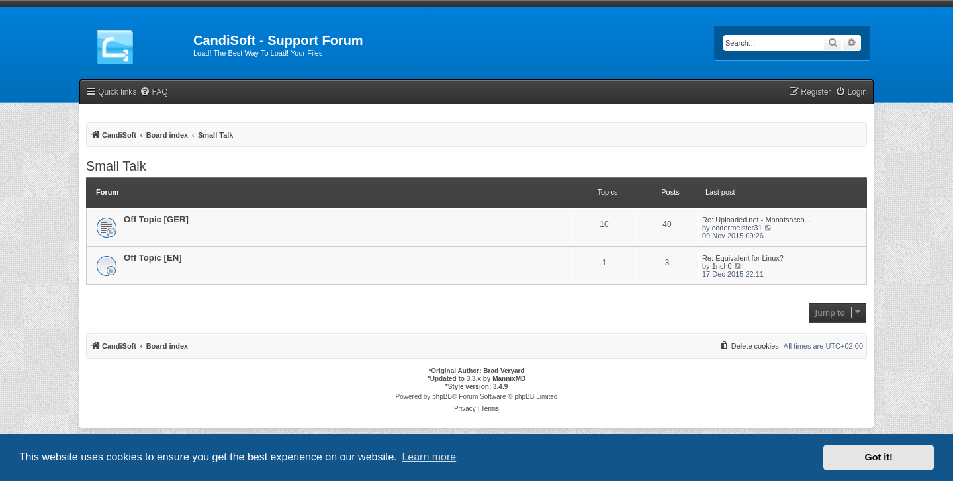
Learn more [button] (429, 456)
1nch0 (722, 266)
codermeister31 (737, 228)
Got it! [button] (879, 457)
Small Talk (116, 166)
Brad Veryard (503, 370)
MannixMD (508, 378)
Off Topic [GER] (156, 219)
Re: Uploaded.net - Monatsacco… (757, 220)
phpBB (442, 396)
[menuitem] (153, 92)
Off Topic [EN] (153, 258)
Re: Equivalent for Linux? (743, 258)
